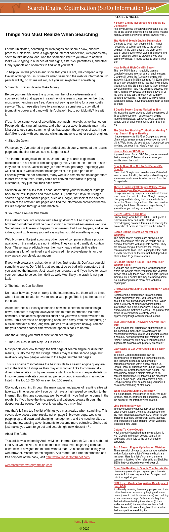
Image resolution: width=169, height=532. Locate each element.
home (77, 521)
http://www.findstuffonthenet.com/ (68, 457)
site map (89, 521)
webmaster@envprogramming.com (28, 465)
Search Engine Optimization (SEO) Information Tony (92, 8)
